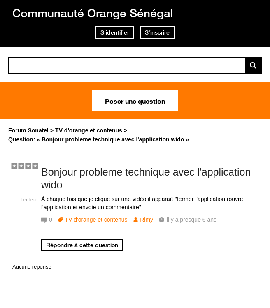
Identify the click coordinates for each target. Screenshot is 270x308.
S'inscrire (157, 32)
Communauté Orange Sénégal (92, 13)
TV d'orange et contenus (96, 219)
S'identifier (114, 32)
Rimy (146, 219)
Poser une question (135, 100)
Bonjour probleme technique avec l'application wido (146, 178)
